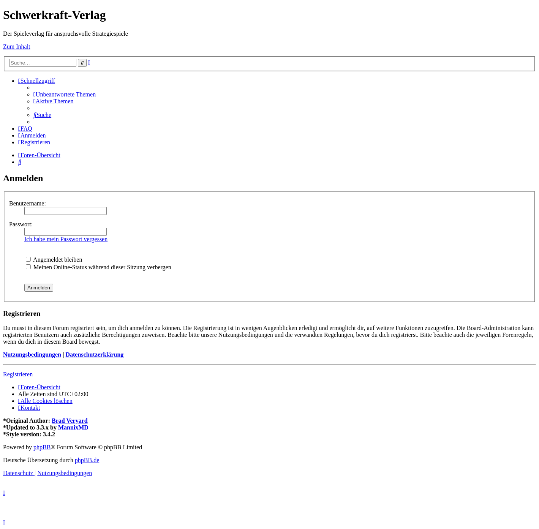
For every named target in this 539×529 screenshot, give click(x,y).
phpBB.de (87, 460)
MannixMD (73, 427)
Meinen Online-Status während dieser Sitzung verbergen (98, 267)
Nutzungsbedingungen (32, 354)
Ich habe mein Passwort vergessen (65, 239)
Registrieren (18, 374)
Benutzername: (27, 203)
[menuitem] (64, 94)
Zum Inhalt (16, 46)
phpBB (42, 447)
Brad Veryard (70, 420)
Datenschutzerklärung (94, 354)
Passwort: (21, 224)
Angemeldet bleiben (54, 259)
